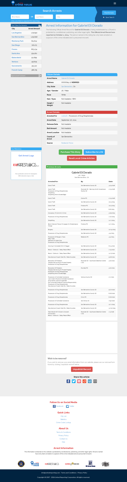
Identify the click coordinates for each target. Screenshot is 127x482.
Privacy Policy (64, 435)
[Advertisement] (26, 111)
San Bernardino (66, 86)
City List (63, 416)
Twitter (70, 406)
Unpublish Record (82, 369)
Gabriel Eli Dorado (68, 78)
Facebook (58, 406)
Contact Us (63, 439)
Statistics (63, 419)
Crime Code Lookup (63, 422)
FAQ (63, 442)
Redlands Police (67, 143)
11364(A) (64, 116)
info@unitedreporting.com (50, 473)
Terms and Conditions (68, 473)
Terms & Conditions (63, 432)
